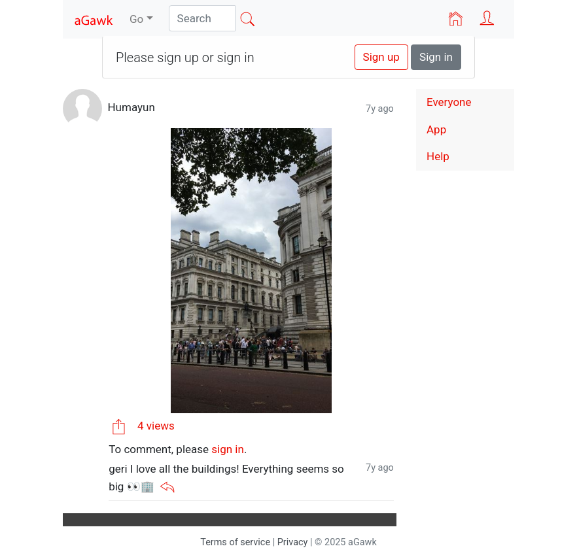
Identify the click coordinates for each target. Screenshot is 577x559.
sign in (227, 449)
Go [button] (136, 18)
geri (118, 468)
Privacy (292, 542)
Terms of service (235, 542)
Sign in (436, 56)
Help (438, 156)
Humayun (130, 107)
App (436, 129)
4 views (156, 425)
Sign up (381, 56)
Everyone (449, 102)
